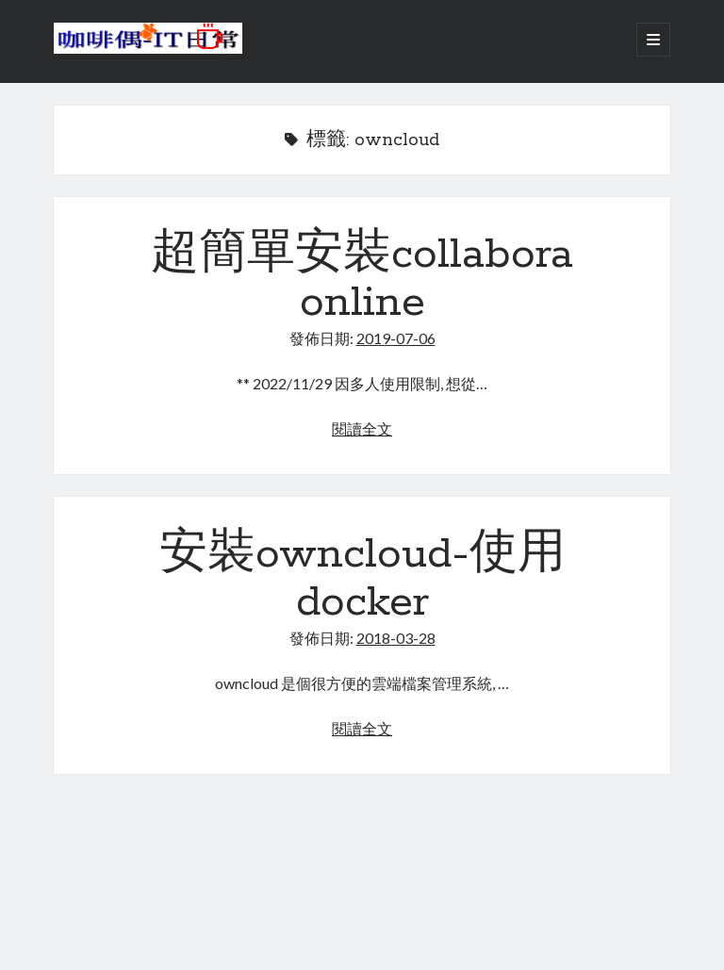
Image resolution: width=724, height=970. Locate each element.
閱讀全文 (362, 428)
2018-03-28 (396, 638)
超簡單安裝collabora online (362, 278)
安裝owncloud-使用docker (362, 578)
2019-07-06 (396, 338)
